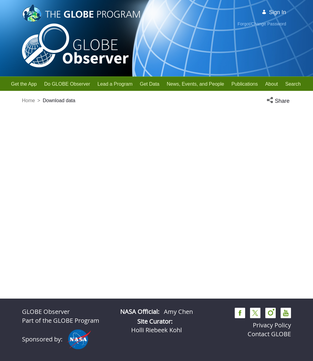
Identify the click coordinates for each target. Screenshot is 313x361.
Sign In (274, 12)
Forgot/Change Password (262, 23)
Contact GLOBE (269, 334)
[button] (279, 101)
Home (28, 100)
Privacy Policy (272, 325)
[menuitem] (24, 84)
